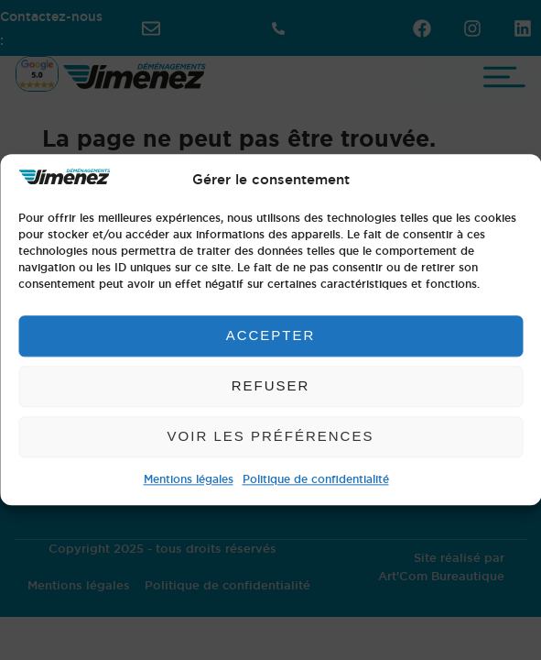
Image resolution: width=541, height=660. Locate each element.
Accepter (271, 336)
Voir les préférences (271, 437)
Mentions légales (188, 479)
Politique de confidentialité (316, 479)
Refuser (271, 386)
